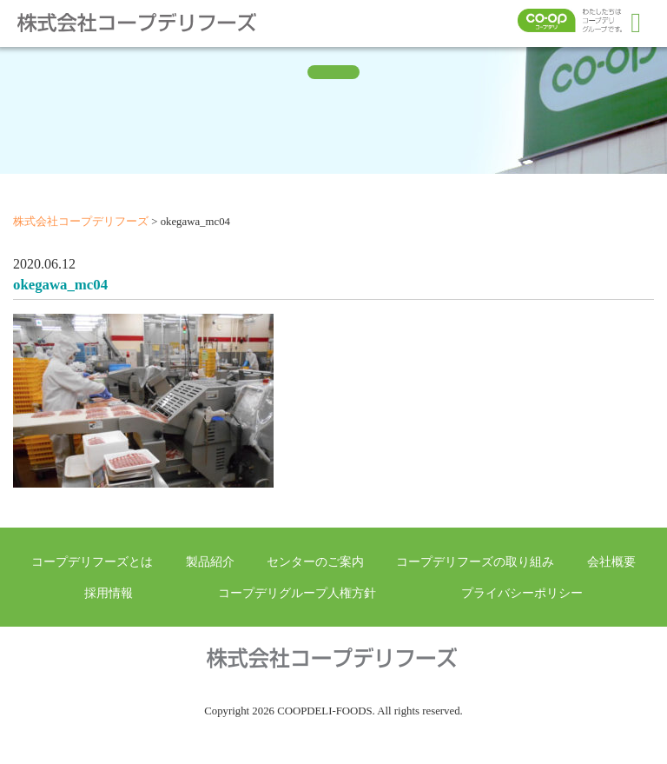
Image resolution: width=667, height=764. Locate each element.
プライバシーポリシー (522, 593)
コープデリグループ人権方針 (297, 593)
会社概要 (611, 561)
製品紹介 (210, 561)
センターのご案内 (315, 561)
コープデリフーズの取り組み (475, 561)
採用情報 (108, 593)
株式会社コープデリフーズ (147, 22)
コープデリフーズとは (92, 561)
